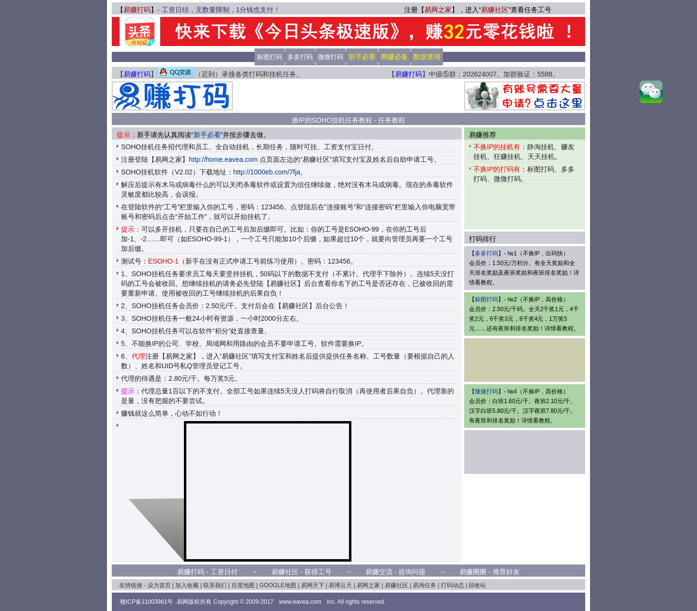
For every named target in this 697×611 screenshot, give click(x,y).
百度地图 (243, 585)
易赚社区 (494, 10)
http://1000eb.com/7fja (267, 172)
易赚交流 (379, 572)
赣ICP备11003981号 (146, 601)
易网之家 (438, 10)
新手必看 (207, 135)
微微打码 (330, 57)
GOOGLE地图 (277, 585)
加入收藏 (186, 585)
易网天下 (312, 585)
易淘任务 (424, 585)
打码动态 (452, 585)
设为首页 (159, 585)
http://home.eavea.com (223, 159)
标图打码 (269, 57)
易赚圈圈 (472, 572)
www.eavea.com (300, 601)
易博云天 (340, 585)
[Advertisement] (348, 95)
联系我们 (215, 585)
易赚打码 (137, 10)
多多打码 (300, 57)
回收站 (477, 585)
